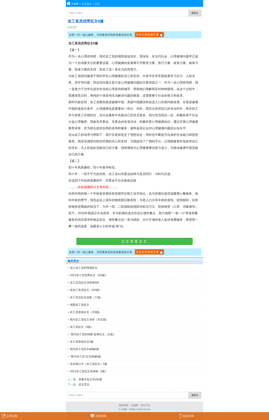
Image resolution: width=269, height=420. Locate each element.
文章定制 (12, 415)
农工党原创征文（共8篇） (86, 312)
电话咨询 (188, 415)
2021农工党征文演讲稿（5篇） (89, 371)
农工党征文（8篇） (81, 326)
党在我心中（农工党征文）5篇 (88, 363)
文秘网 (74, 3)
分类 (266, 3)
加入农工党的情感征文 (83, 267)
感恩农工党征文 (79, 304)
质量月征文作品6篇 (90, 379)
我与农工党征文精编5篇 (84, 349)
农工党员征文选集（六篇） (86, 297)
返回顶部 (123, 405)
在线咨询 (100, 415)
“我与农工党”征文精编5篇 (85, 356)
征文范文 (86, 3)
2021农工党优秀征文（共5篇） (89, 275)
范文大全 (145, 405)
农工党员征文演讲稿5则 (84, 282)
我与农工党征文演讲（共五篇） (89, 319)
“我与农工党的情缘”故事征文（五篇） (93, 334)
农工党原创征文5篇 (81, 341)
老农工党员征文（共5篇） (86, 289)
